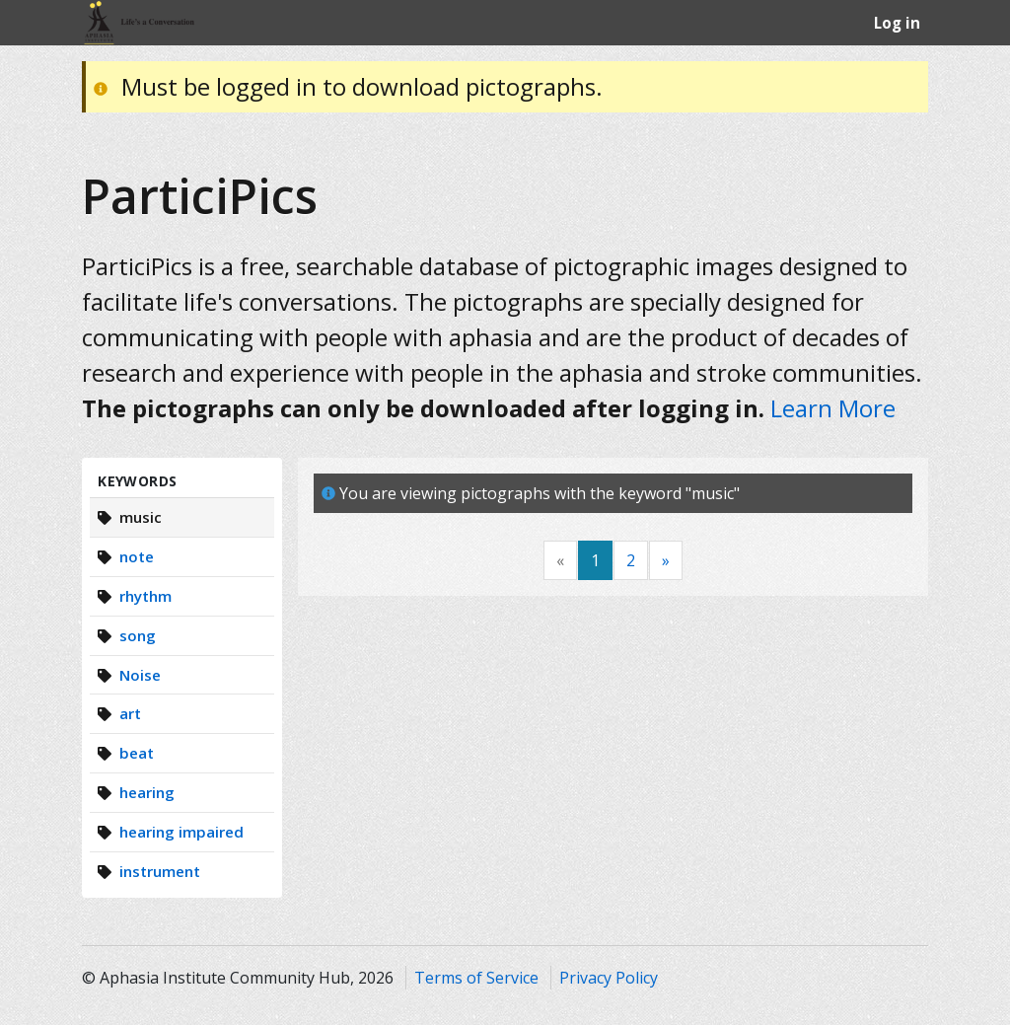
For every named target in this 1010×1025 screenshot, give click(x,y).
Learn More (833, 408)
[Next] (666, 561)
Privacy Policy (608, 977)
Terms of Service (476, 977)
